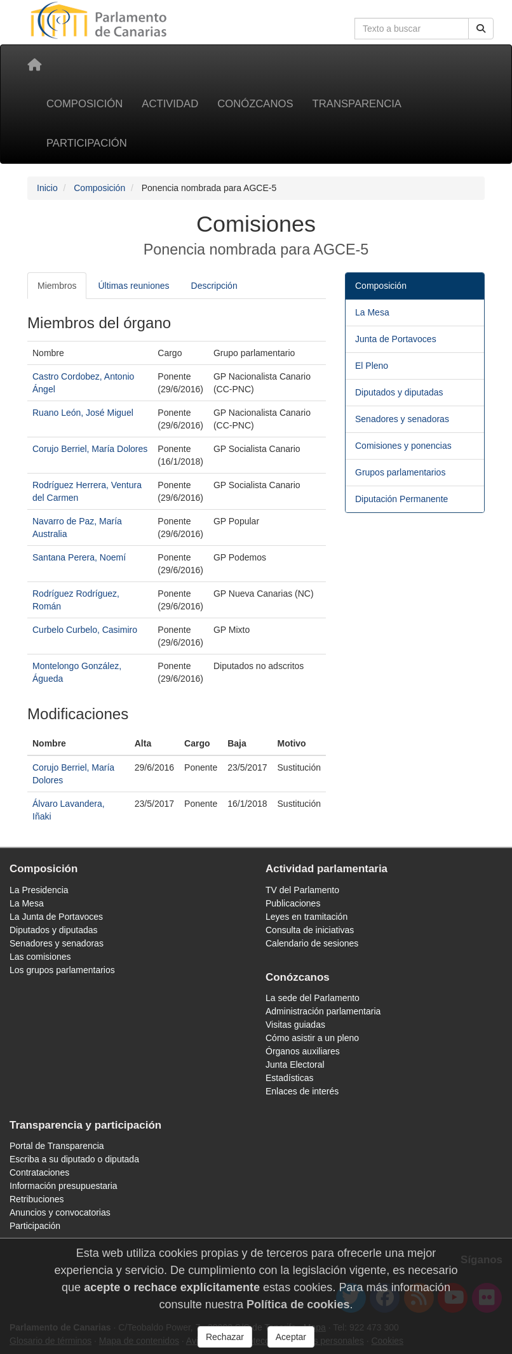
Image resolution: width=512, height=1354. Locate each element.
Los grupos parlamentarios (62, 970)
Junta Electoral (295, 1064)
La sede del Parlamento (313, 998)
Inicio (47, 188)
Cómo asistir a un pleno (312, 1038)
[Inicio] (34, 64)
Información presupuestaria (64, 1186)
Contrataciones (39, 1172)
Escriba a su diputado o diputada (74, 1159)
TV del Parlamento (302, 890)
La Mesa (372, 312)
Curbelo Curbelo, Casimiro (84, 630)
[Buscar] (481, 28)
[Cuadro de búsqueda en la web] (411, 28)
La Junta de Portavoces (56, 917)
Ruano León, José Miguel (82, 413)
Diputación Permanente (401, 499)
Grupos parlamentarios (400, 472)
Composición (84, 104)
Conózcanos (255, 104)
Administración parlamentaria (323, 1011)
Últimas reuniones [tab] (133, 286)
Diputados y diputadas (399, 392)
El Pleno (371, 366)
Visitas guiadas (295, 1024)
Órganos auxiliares (303, 1051)
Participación (86, 143)
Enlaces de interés (302, 1091)
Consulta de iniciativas (310, 930)
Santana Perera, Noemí (79, 557)
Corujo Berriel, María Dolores (89, 449)
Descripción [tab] (214, 286)
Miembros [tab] (56, 286)
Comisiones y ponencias (403, 446)
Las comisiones (40, 957)
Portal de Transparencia (57, 1146)
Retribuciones (37, 1199)
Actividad (170, 104)
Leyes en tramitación (306, 917)
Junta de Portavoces (395, 339)
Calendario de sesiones (312, 943)
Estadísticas (289, 1078)
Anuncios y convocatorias (60, 1212)
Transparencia (357, 104)
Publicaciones (293, 903)
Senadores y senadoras (402, 419)
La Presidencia (39, 890)
